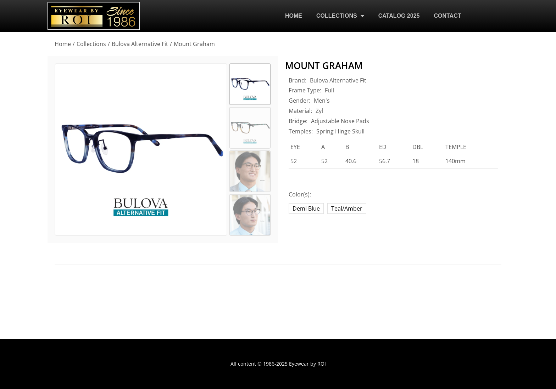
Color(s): (300, 194)
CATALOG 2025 (399, 16)
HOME (293, 16)
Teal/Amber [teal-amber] (346, 208)
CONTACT (447, 16)
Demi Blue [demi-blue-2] (306, 208)
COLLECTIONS (340, 16)
